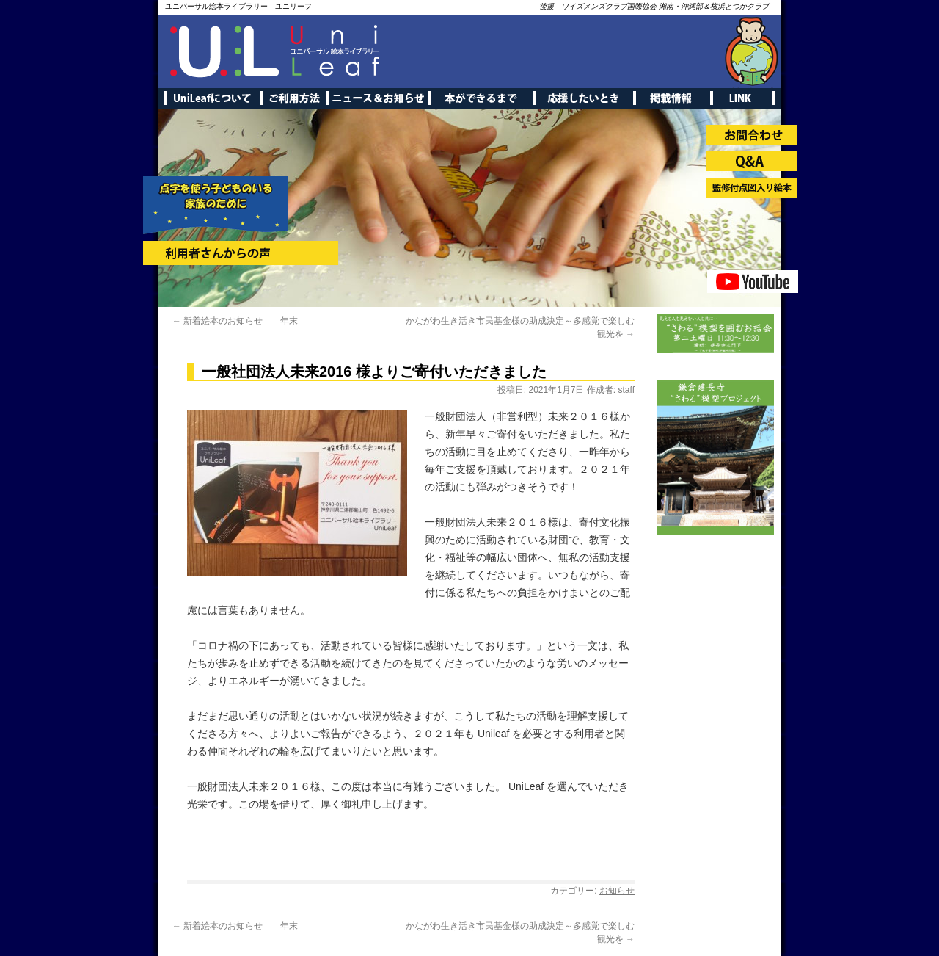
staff (626, 390)
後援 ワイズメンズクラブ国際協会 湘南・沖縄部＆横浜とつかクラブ (654, 6)
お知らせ (617, 891)
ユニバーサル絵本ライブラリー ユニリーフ (238, 6)
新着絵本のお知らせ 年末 (235, 321)
